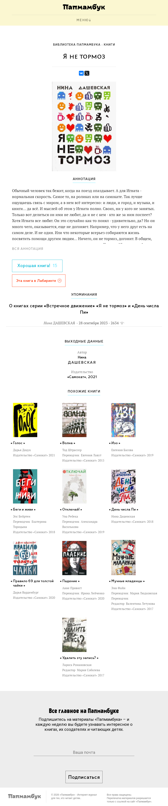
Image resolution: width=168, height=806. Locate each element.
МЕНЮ (82, 20)
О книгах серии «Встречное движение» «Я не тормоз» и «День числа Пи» (84, 309)
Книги (109, 44)
